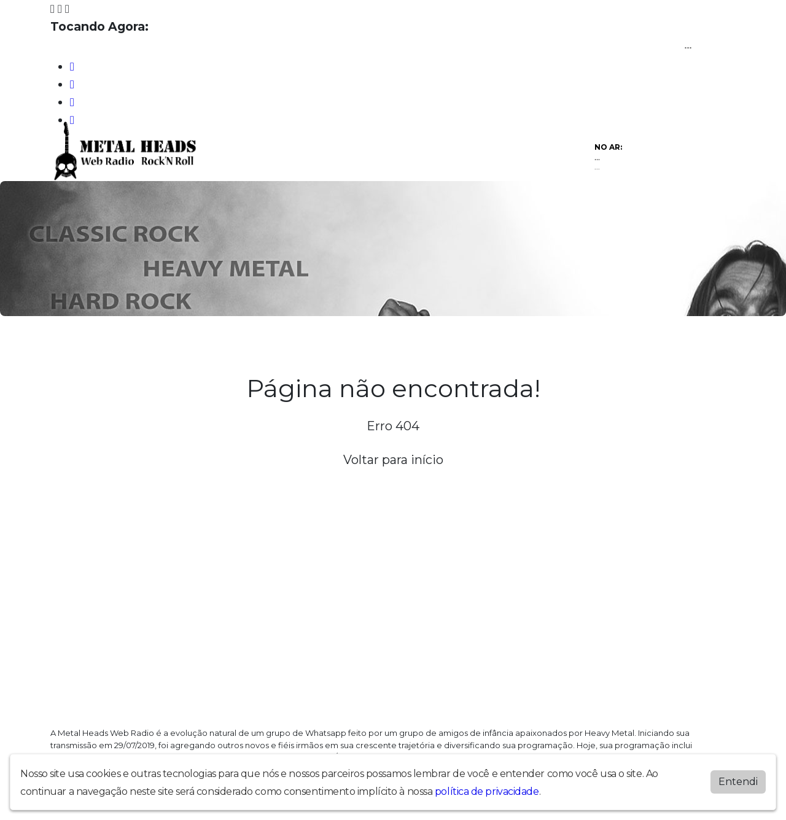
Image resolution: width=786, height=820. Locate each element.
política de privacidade (487, 791)
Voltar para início (393, 459)
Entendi (738, 781)
